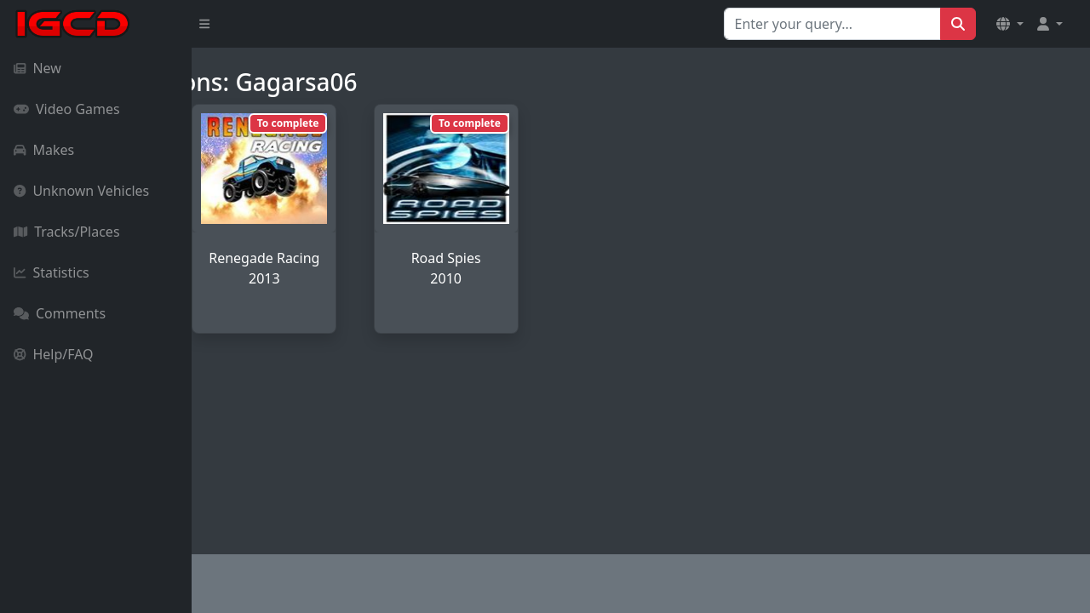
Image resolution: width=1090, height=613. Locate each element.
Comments (60, 313)
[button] (1010, 24)
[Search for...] (832, 24)
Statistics (51, 272)
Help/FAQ (54, 354)
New (37, 68)
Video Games (67, 109)
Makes (44, 149)
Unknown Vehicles (81, 190)
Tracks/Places (67, 231)
